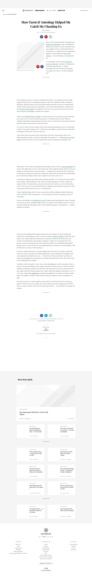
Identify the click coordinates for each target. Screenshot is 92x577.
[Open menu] (3, 10)
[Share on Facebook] (41, 36)
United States (73, 544)
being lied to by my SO (39, 200)
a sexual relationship (67, 166)
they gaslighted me (34, 273)
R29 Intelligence (18, 551)
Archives (46, 551)
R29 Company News (46, 555)
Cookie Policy (46, 548)
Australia (73, 549)
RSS (46, 553)
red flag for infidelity (57, 236)
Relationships (42, 320)
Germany (73, 546)
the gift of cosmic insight (27, 109)
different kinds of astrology (33, 116)
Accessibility (46, 549)
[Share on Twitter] (46, 315)
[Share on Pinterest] (46, 36)
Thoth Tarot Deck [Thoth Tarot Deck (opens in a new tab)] (26, 192)
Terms (46, 544)
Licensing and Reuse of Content (18, 553)
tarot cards (54, 181)
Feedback (18, 549)
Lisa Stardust (46, 30)
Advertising (18, 548)
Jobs (18, 546)
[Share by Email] (50, 36)
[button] (82, 12)
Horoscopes (50, 320)
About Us (18, 544)
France (73, 548)
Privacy (46, 546)
